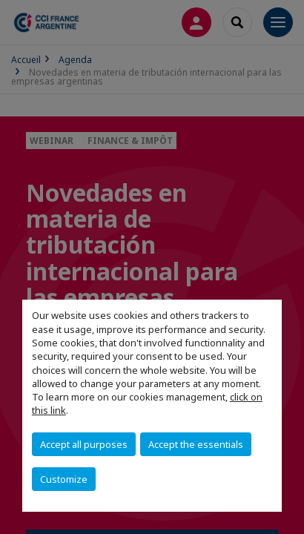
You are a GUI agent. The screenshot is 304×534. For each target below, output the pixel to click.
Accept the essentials (195, 444)
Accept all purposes (84, 444)
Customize (63, 479)
